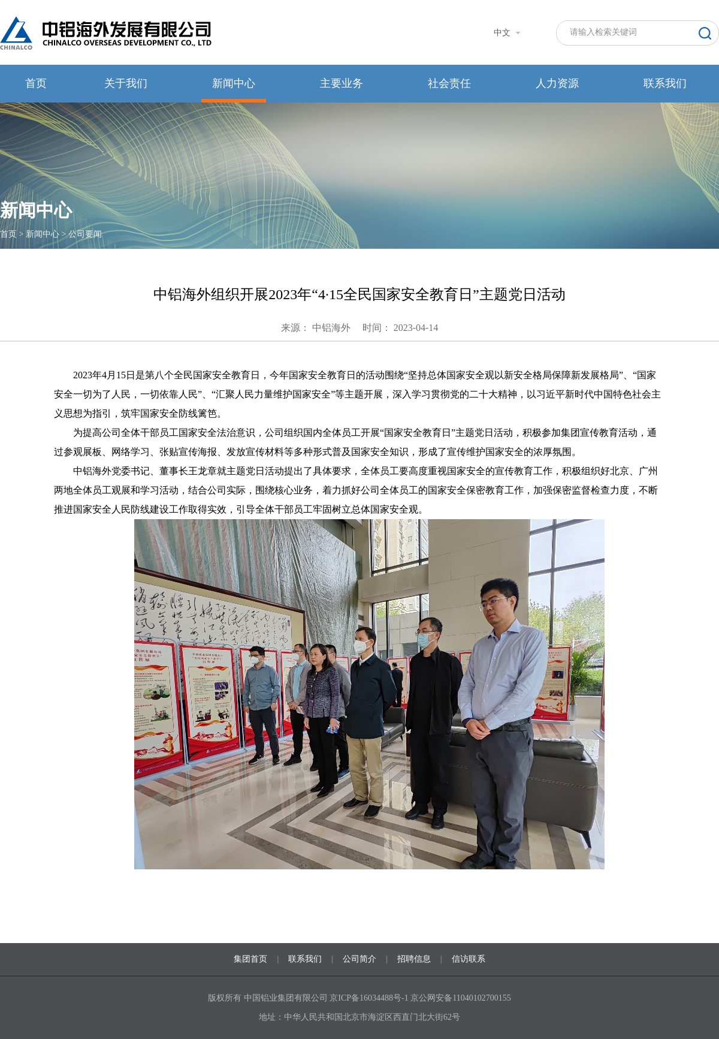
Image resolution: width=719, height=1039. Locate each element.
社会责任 (449, 83)
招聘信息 (414, 958)
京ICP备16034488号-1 (370, 997)
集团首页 (250, 958)
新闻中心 (233, 83)
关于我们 (125, 83)
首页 (36, 83)
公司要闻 (85, 234)
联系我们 (665, 83)
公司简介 (359, 958)
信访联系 (468, 958)
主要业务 (341, 83)
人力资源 (557, 83)
